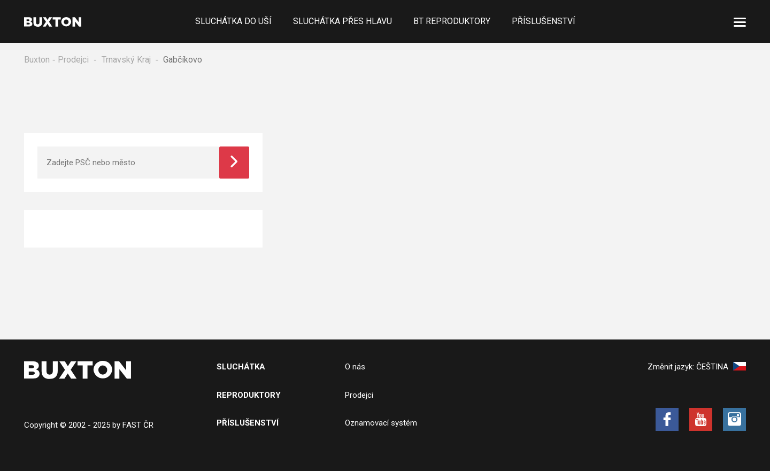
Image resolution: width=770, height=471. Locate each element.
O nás (355, 367)
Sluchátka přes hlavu (342, 21)
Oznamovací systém (381, 423)
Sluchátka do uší (233, 21)
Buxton (37, 60)
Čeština (721, 367)
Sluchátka (241, 367)
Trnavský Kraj (126, 60)
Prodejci (73, 60)
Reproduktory (249, 395)
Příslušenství (543, 21)
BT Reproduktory (451, 21)
